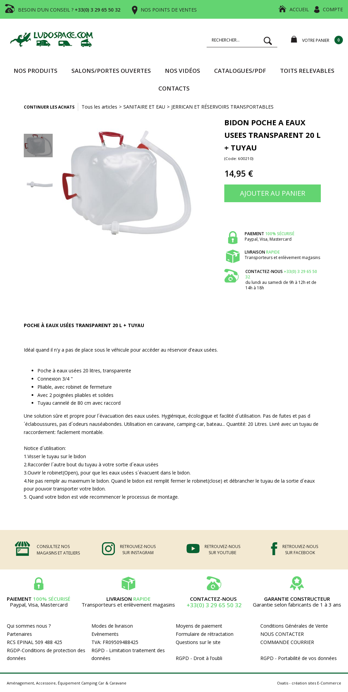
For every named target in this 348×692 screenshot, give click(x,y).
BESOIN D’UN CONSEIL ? (69, 9)
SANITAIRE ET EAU (144, 106)
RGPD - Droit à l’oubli (199, 658)
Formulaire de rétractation (204, 634)
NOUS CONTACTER (282, 634)
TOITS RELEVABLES (307, 71)
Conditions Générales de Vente (294, 626)
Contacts (174, 88)
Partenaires (19, 634)
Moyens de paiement (199, 626)
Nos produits (35, 71)
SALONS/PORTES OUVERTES (111, 71)
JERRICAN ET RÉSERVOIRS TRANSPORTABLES (222, 106)
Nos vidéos (182, 71)
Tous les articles (99, 106)
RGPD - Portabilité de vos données (298, 658)
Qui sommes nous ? (29, 626)
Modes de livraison (112, 626)
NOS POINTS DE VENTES (169, 9)
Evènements (105, 634)
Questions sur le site (198, 642)
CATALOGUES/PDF (240, 71)
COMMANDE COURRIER (287, 642)
